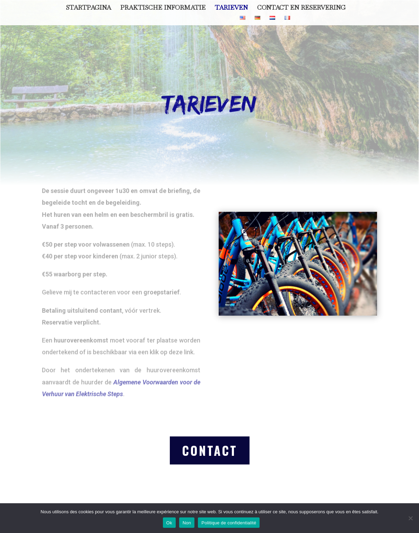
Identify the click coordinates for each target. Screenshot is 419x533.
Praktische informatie (163, 8)
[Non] (410, 518)
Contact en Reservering (301, 8)
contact (209, 450)
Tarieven (231, 8)
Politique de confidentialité (228, 522)
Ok (169, 522)
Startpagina (88, 8)
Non (187, 522)
